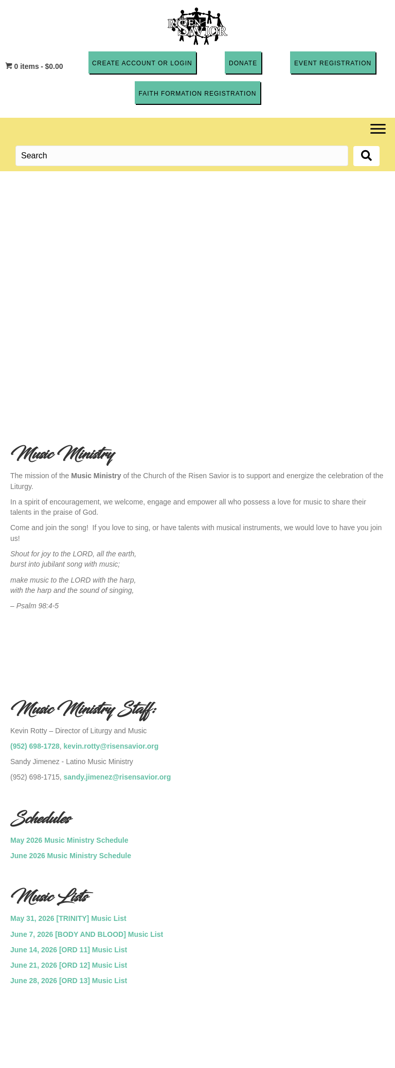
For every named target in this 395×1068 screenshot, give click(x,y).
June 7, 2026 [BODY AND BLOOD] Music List (86, 934)
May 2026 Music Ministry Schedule (69, 840)
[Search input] (181, 156)
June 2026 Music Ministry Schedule (70, 855)
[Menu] (378, 129)
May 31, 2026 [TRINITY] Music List (68, 918)
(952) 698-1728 (35, 745)
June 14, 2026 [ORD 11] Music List (68, 949)
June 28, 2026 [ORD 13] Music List (68, 980)
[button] (142, 62)
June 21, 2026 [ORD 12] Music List (68, 965)
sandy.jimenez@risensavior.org (117, 777)
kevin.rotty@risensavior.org (111, 745)
